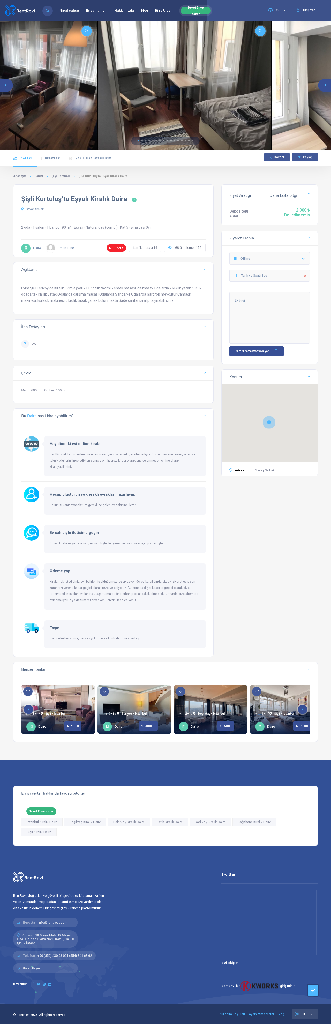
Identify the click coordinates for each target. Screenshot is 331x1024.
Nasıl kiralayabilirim (90, 158)
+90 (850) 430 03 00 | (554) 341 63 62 (64, 956)
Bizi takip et (233, 963)
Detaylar (50, 158)
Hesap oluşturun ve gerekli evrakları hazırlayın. (92, 494)
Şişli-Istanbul (61, 176)
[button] (138, 140)
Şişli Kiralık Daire (39, 832)
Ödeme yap (60, 571)
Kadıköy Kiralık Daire (210, 822)
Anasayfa (19, 176)
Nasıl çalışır (69, 10)
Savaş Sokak (32, 209)
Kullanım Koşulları (232, 1014)
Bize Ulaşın (164, 10)
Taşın (54, 628)
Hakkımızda (124, 10)
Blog (144, 10)
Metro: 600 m (30, 390)
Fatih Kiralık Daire (170, 822)
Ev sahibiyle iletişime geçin (74, 532)
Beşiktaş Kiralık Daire (85, 822)
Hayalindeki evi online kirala (75, 443)
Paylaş (305, 157)
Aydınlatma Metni (261, 1014)
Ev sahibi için (97, 10)
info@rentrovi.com (52, 922)
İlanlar (39, 176)
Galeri (22, 158)
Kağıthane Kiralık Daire (254, 822)
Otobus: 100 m (54, 390)
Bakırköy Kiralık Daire (129, 822)
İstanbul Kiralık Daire (42, 822)
